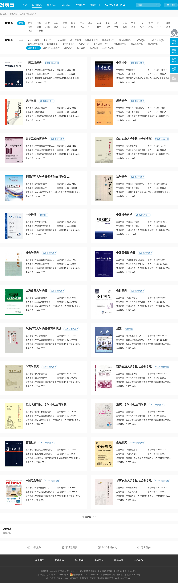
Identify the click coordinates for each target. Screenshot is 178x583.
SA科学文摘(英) (35, 44)
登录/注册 (95, 5)
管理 (65, 23)
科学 (99, 27)
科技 (73, 23)
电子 (159, 27)
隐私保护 (146, 547)
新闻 (125, 27)
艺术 (133, 23)
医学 (39, 23)
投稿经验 (80, 5)
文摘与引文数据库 (51, 48)
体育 (39, 27)
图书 (159, 23)
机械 (90, 23)
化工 (82, 27)
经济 (47, 23)
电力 (108, 23)
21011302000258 (91, 575)
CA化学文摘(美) (157, 40)
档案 (168, 23)
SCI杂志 (65, 5)
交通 (30, 27)
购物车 (172, 5)
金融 (56, 23)
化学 (108, 27)
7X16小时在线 (109, 547)
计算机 (40, 30)
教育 (30, 23)
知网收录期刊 (91, 40)
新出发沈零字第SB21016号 (128, 575)
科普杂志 (51, 5)
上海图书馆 (33, 48)
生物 (116, 27)
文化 (142, 23)
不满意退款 (71, 547)
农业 (99, 23)
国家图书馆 (153, 44)
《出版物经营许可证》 (66, 571)
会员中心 (138, 560)
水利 (116, 23)
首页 (24, 5)
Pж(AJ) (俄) (83, 44)
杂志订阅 (79, 560)
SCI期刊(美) (52, 44)
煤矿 (65, 27)
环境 (47, 27)
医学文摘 (81, 48)
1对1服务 (36, 547)
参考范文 (98, 560)
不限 (21, 23)
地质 (73, 27)
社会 (90, 27)
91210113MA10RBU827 (67, 578)
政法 (56, 27)
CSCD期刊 (61, 40)
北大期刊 (47, 40)
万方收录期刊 (125, 40)
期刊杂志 (37, 5)
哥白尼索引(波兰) (101, 44)
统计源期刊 (75, 40)
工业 (82, 23)
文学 (125, 23)
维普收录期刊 (108, 40)
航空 (142, 27)
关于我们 (39, 560)
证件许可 (118, 560)
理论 (151, 27)
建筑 (151, 23)
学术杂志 (13, 14)
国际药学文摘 (137, 44)
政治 (168, 27)
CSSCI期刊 (33, 40)
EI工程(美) (140, 40)
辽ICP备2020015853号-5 (57, 575)
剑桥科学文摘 (120, 44)
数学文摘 (94, 48)
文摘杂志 (68, 48)
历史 (133, 27)
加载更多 (89, 517)
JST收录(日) (68, 44)
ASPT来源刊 (108, 48)
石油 (30, 30)
